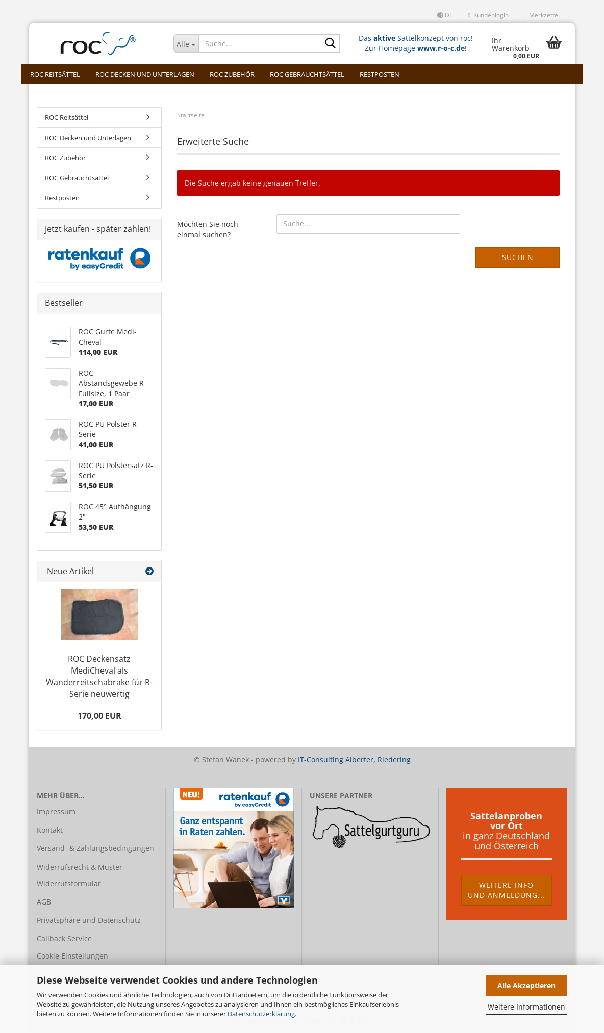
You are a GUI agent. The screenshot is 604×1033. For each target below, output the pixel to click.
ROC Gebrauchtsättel (307, 74)
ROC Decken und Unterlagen (144, 74)
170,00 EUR (99, 715)
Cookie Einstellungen (72, 956)
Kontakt (50, 830)
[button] (445, 15)
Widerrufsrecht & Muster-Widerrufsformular (81, 875)
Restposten (379, 74)
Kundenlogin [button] (488, 15)
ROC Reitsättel (55, 74)
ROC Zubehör (232, 74)
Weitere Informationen (526, 1007)
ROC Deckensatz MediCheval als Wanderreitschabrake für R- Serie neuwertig (99, 676)
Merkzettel (542, 15)
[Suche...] (185, 43)
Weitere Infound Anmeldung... (506, 890)
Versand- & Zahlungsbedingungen (95, 848)
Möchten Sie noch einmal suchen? (207, 229)
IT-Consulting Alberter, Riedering (354, 759)
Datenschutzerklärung (261, 1013)
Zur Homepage (415, 48)
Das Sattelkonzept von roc (415, 38)
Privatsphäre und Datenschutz (89, 920)
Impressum (56, 811)
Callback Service (64, 938)
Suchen (518, 257)
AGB (44, 902)
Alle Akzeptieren (526, 985)
